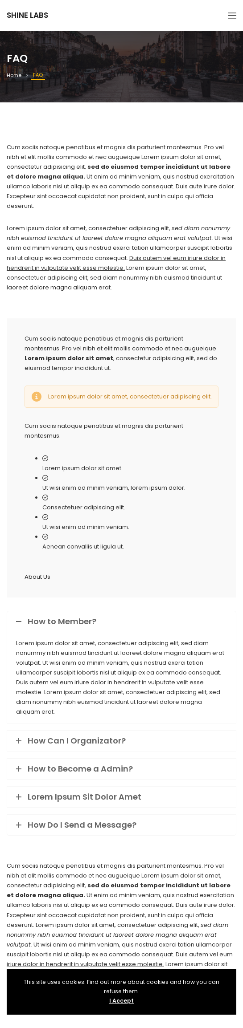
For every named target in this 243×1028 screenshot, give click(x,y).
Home (14, 75)
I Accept (121, 1000)
